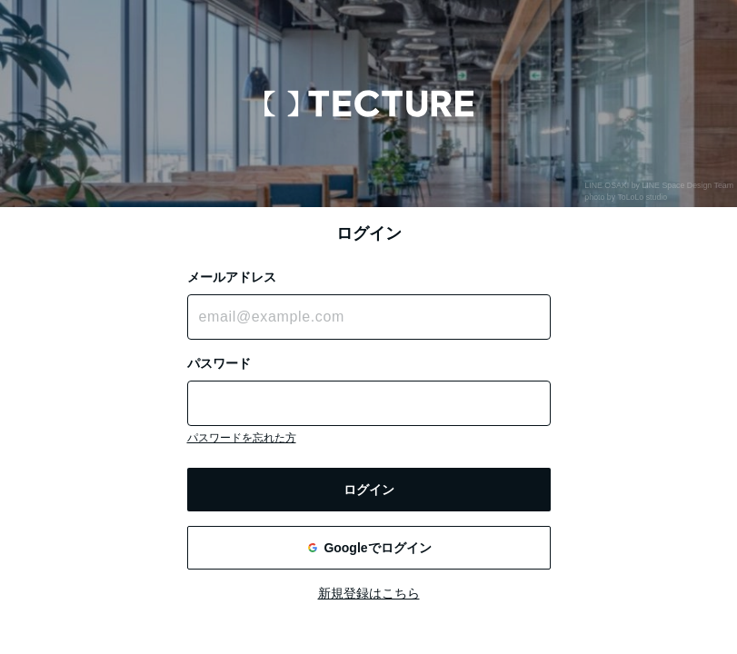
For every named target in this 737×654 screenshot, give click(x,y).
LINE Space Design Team (687, 185)
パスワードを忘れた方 (241, 437)
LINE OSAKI (606, 185)
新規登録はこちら (369, 593)
